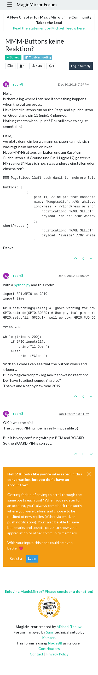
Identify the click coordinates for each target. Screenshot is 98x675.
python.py (22, 285)
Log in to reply (80, 66)
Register (16, 558)
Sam (49, 632)
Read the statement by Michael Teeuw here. (49, 28)
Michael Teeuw (69, 626)
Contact (36, 654)
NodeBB (55, 643)
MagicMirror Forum (36, 4)
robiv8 (18, 84)
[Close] (89, 474)
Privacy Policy (57, 654)
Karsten (48, 637)
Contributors (49, 648)
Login (32, 558)
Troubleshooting (38, 57)
